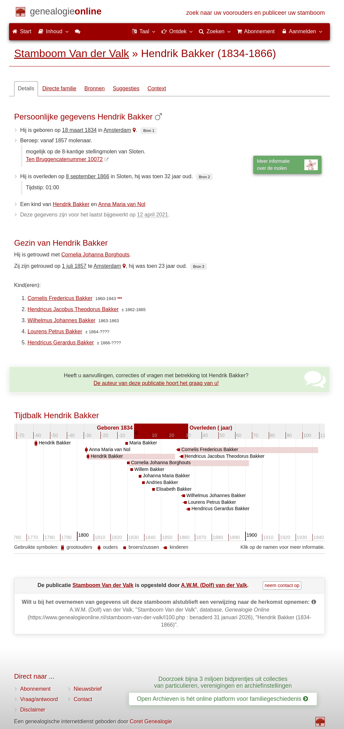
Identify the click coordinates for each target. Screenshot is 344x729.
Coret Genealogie (151, 721)
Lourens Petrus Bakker (55, 331)
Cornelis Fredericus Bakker (60, 298)
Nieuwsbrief (88, 689)
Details (26, 88)
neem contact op (282, 585)
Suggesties (126, 88)
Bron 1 (148, 131)
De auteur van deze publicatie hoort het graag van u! (156, 383)
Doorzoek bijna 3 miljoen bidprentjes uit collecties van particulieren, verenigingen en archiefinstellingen (223, 682)
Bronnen (94, 88)
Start (21, 31)
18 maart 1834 (79, 130)
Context (156, 88)
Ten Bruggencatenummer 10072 (64, 159)
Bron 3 (198, 266)
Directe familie (59, 88)
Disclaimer (32, 710)
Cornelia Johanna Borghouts (95, 254)
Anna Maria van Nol (121, 204)
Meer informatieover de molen (287, 164)
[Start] (65, 12)
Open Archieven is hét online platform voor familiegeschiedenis (222, 698)
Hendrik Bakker (71, 204)
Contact (83, 699)
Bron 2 (204, 177)
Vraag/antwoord (39, 699)
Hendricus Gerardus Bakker (61, 342)
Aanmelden (301, 31)
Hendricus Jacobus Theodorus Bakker (73, 309)
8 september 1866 (87, 176)
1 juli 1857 (74, 266)
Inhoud (53, 31)
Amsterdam (117, 130)
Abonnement (35, 689)
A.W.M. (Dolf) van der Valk (214, 585)
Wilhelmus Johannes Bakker (61, 320)
